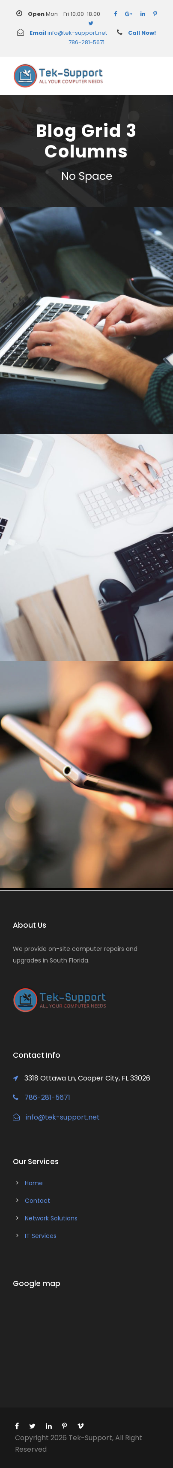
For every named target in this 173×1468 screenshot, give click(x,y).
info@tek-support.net (62, 33)
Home (34, 1183)
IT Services (41, 1236)
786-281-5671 (41, 1097)
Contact (37, 1200)
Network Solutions (51, 1218)
